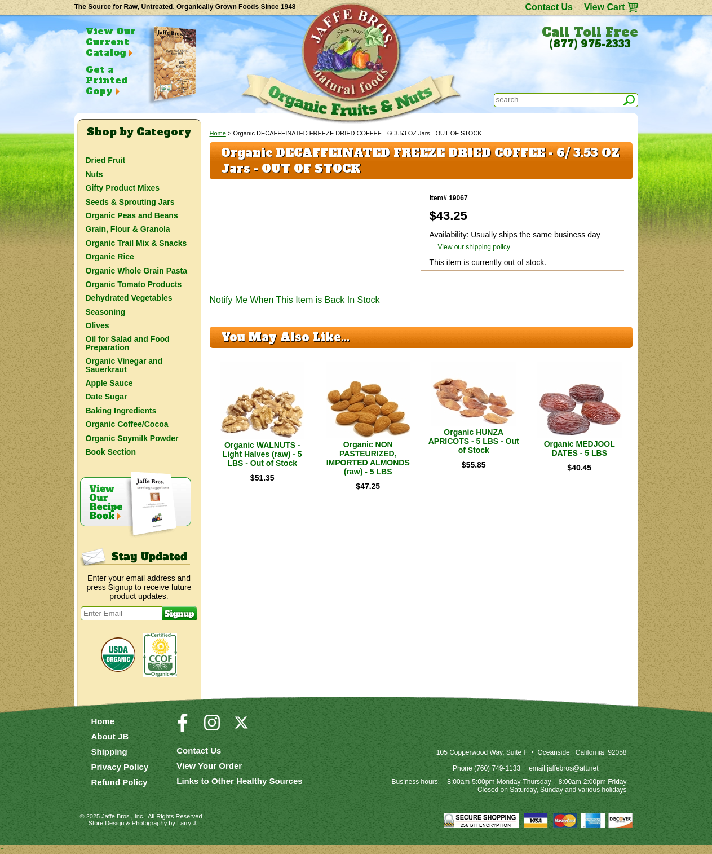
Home (218, 133)
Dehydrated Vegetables (129, 297)
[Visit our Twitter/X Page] (241, 727)
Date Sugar (106, 396)
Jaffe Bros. (116, 816)
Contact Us (548, 7)
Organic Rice (110, 256)
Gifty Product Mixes (123, 187)
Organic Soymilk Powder (132, 438)
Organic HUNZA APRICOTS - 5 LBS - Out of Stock (473, 441)
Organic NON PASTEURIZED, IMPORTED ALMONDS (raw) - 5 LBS (368, 458)
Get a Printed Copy (106, 80)
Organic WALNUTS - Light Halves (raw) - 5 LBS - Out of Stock (262, 454)
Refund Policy (119, 782)
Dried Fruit (106, 160)
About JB (110, 736)
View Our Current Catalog (111, 42)
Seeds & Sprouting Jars (130, 201)
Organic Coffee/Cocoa (127, 424)
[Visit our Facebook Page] (183, 727)
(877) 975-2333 (590, 44)
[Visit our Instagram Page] (212, 727)
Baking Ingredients (121, 410)
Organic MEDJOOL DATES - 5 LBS (579, 448)
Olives (97, 325)
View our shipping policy (474, 247)
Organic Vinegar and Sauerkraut (124, 364)
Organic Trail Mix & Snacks (136, 243)
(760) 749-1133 (497, 768)
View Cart (604, 7)
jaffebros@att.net (572, 768)
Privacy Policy (120, 767)
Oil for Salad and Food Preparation (128, 342)
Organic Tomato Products (134, 284)
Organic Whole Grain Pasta (137, 270)
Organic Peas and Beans (132, 215)
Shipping (109, 751)
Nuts (94, 174)
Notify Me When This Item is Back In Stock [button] (295, 300)
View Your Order (209, 766)
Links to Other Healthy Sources (239, 781)
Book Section (111, 451)
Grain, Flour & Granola (128, 229)
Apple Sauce (109, 383)
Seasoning (106, 311)
